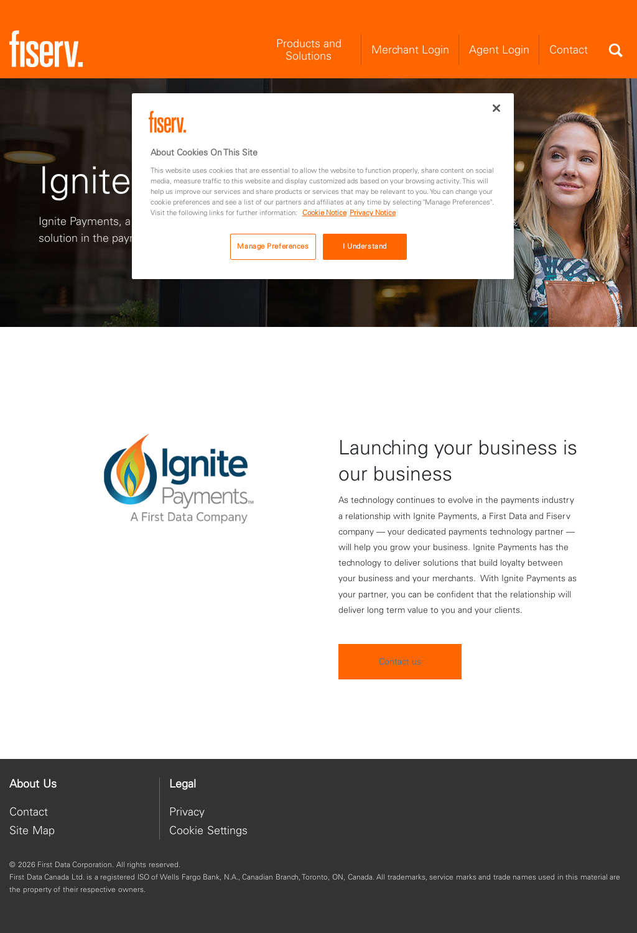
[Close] (496, 108)
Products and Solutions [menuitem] (309, 49)
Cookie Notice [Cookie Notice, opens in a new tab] (324, 212)
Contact (28, 811)
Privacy (187, 811)
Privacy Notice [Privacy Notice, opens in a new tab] (373, 212)
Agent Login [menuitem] (499, 49)
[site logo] (46, 49)
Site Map (32, 830)
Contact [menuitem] (568, 49)
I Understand (365, 246)
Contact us (400, 685)
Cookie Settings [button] (208, 830)
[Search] (615, 50)
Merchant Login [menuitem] (410, 49)
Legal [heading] (182, 784)
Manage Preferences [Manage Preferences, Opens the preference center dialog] (273, 246)
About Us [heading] (33, 784)
